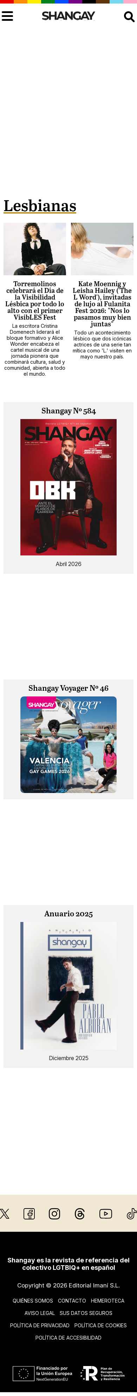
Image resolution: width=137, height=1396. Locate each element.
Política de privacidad (40, 1325)
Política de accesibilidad (68, 1338)
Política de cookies (100, 1325)
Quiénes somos (33, 1301)
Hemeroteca (107, 1301)
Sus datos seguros (86, 1313)
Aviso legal (40, 1313)
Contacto (72, 1301)
